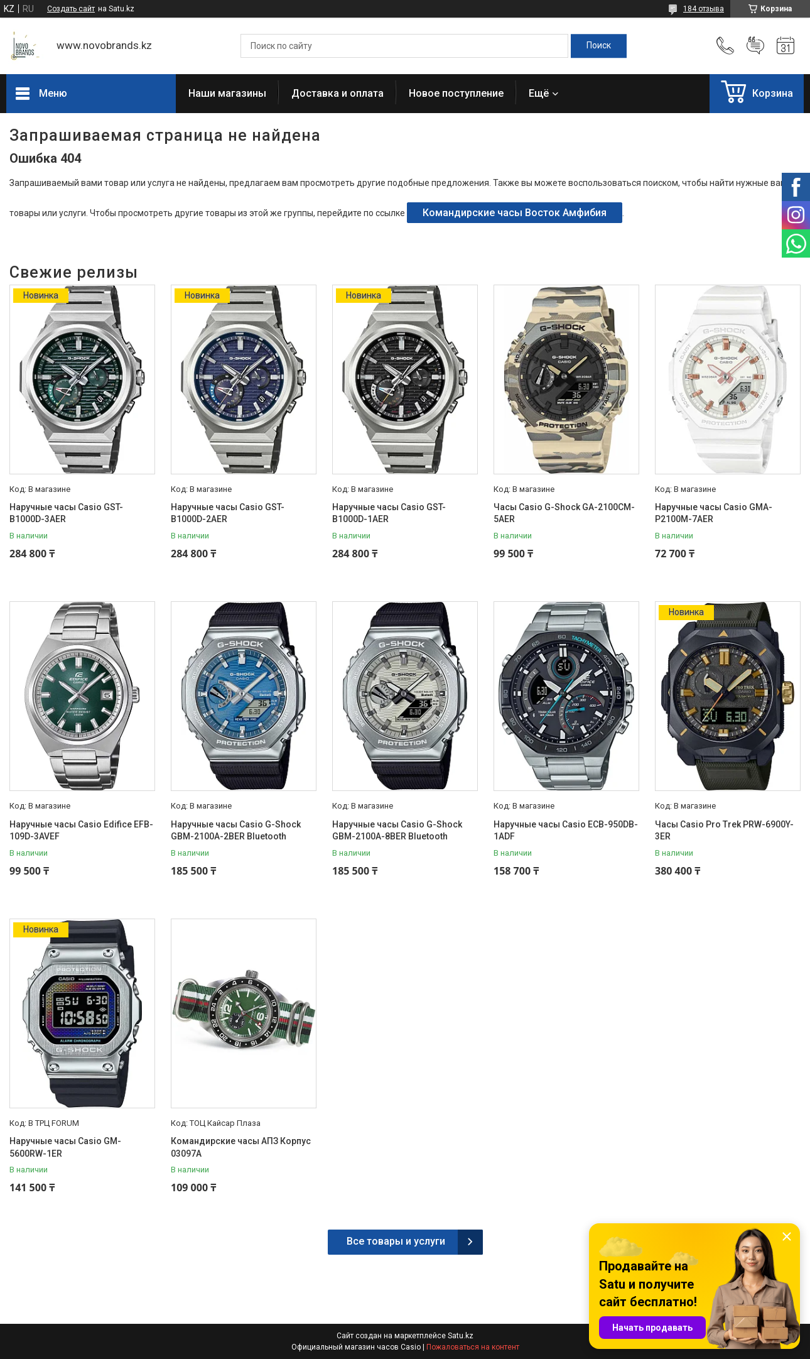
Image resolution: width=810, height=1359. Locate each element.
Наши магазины (227, 93)
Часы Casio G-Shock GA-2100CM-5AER (564, 513)
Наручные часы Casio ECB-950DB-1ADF (566, 830)
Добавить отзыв (755, 45)
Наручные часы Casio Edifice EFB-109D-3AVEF (81, 830)
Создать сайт (71, 8)
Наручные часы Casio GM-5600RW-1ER (65, 1147)
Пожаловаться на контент (472, 1347)
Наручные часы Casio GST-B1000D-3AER (66, 513)
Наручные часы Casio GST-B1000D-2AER (227, 513)
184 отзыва (703, 8)
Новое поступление (456, 93)
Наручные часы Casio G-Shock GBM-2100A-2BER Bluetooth (236, 830)
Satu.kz (460, 1335)
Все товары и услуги (396, 1241)
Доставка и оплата (337, 93)
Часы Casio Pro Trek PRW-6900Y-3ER (724, 830)
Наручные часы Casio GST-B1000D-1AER (389, 513)
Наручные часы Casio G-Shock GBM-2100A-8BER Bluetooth (397, 830)
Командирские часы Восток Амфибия (515, 213)
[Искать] (599, 46)
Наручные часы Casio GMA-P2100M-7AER (713, 513)
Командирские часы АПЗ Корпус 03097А (241, 1147)
